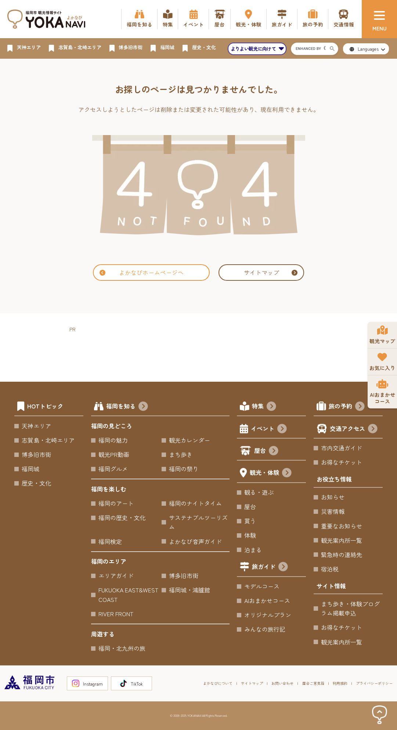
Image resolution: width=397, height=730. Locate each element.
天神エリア (36, 425)
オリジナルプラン (267, 614)
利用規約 (340, 683)
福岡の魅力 (113, 440)
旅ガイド (270, 567)
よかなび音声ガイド (195, 541)
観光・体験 (271, 473)
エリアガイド (116, 575)
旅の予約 (347, 407)
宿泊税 (330, 568)
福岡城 (30, 468)
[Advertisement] (203, 350)
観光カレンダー (189, 440)
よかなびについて (217, 683)
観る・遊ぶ (259, 492)
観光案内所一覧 (341, 540)
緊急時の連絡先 (341, 554)
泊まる (253, 549)
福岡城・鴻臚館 (189, 589)
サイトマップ (270, 272)
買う (250, 520)
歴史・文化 (36, 483)
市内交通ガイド (341, 447)
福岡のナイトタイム (195, 503)
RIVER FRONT (115, 613)
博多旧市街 (36, 454)
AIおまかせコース (267, 600)
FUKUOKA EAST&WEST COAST (128, 594)
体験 (250, 535)
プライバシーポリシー (374, 683)
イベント (269, 429)
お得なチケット (341, 462)
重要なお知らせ (341, 526)
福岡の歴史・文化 (121, 517)
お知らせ (332, 497)
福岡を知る (127, 407)
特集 (264, 407)
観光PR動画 (113, 454)
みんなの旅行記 (264, 629)
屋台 (266, 451)
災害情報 (332, 511)
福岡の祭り (183, 468)
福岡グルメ (113, 468)
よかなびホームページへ (142, 272)
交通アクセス (354, 429)
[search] (310, 49)
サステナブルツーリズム (198, 522)
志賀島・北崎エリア (48, 440)
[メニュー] (379, 19)
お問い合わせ (282, 683)
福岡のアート (116, 503)
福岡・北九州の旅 (121, 648)
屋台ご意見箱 (313, 683)
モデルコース (261, 586)
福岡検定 (110, 541)
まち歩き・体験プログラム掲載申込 (350, 608)
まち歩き (180, 454)
